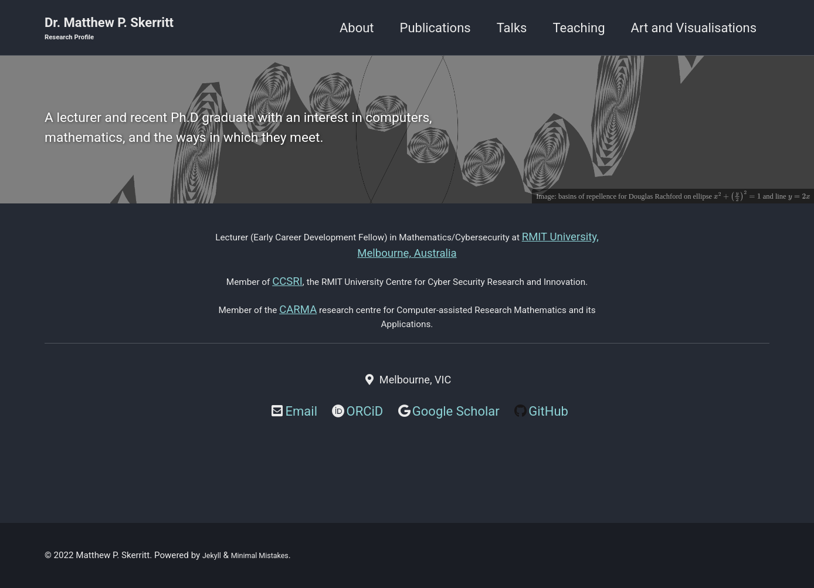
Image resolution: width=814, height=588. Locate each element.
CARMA (292, 347)
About (357, 28)
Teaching (578, 28)
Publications (435, 28)
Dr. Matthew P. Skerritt (109, 30)
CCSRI (290, 300)
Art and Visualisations (694, 28)
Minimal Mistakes (269, 555)
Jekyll (213, 555)
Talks (512, 28)
